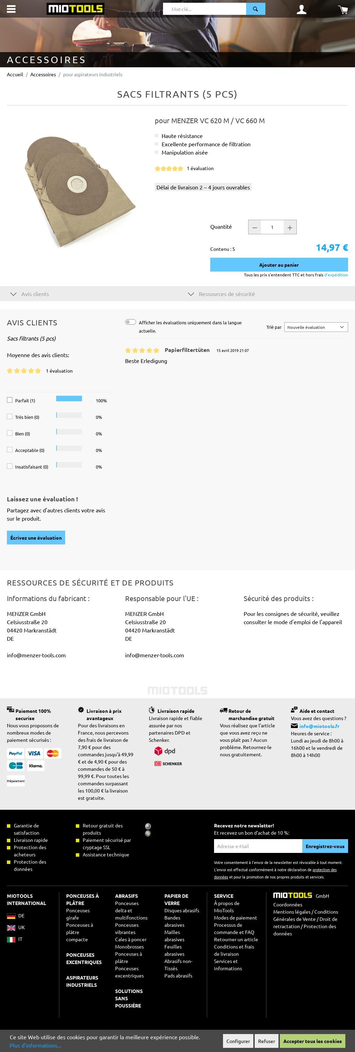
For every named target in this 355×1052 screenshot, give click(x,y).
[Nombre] (272, 227)
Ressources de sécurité (221, 293)
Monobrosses (129, 946)
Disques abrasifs (181, 910)
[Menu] (11, 9)
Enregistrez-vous (325, 846)
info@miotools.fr (319, 726)
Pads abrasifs (178, 975)
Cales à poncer (130, 939)
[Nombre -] (254, 227)
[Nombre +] (290, 227)
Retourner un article (236, 939)
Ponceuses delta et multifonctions (131, 910)
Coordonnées (287, 904)
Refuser (266, 1041)
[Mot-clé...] (204, 9)
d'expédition (335, 274)
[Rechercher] (255, 9)
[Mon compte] (301, 9)
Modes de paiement (235, 917)
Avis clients (29, 293)
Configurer (238, 1041)
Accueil (15, 74)
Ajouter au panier (279, 265)
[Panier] (343, 9)
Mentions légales (292, 911)
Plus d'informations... (35, 1045)
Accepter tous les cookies (312, 1041)
